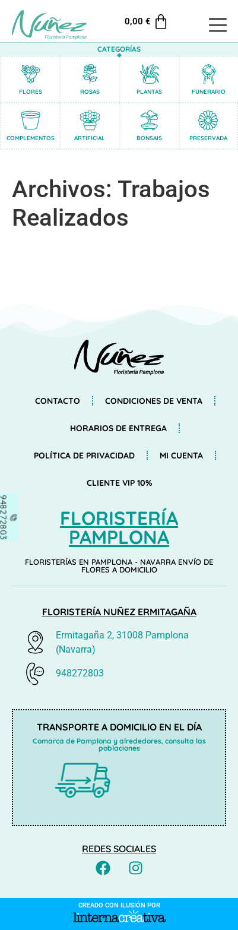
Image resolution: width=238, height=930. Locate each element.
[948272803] (10, 517)
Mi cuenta (181, 455)
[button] (218, 26)
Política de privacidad (84, 455)
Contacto (57, 401)
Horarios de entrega (118, 428)
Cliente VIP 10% (119, 482)
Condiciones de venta (153, 401)
